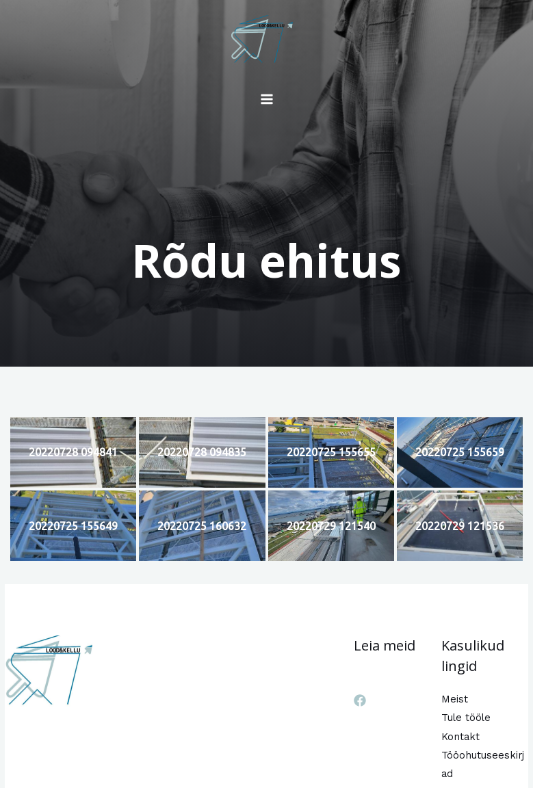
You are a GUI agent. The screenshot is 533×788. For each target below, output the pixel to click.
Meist (454, 699)
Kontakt (460, 737)
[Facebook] (360, 700)
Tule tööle (466, 717)
